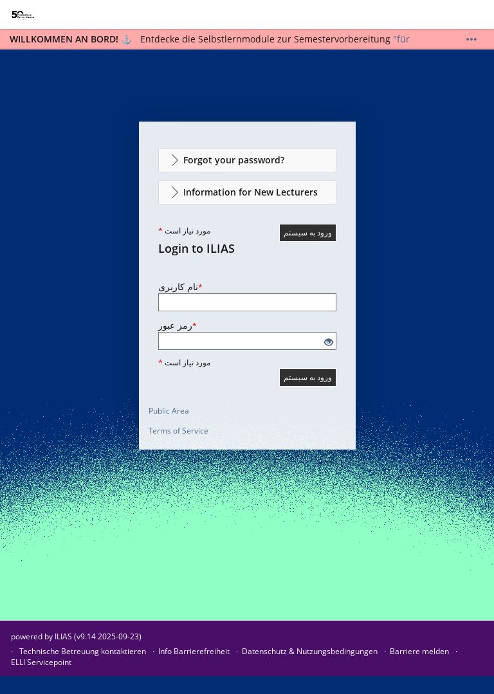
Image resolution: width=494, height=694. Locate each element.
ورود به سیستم (308, 232)
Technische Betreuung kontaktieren (82, 651)
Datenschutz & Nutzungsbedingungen (310, 651)
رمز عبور (177, 325)
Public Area (169, 410)
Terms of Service (178, 430)
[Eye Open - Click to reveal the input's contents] (328, 342)
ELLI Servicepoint (41, 662)
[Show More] (471, 39)
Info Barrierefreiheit (194, 651)
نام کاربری (180, 286)
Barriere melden (419, 651)
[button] (247, 160)
